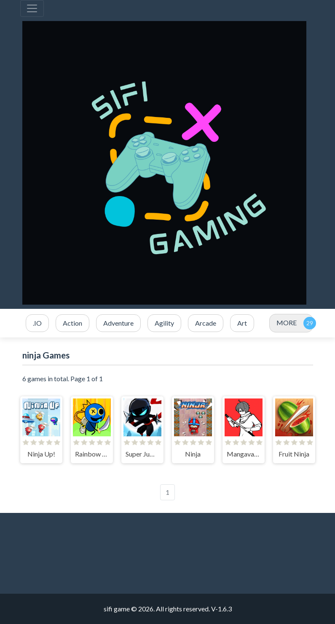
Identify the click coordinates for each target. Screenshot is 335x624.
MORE (286, 323)
